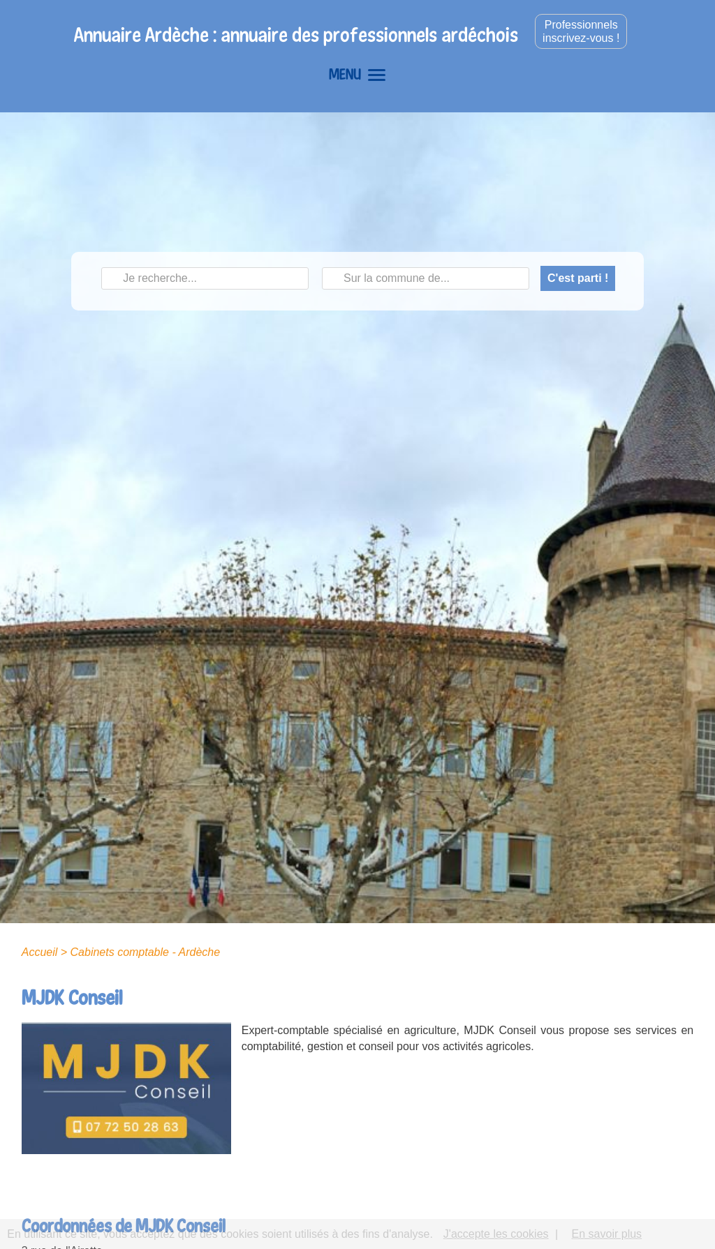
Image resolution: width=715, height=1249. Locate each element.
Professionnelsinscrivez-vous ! (581, 31)
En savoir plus (607, 1234)
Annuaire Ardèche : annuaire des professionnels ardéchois (296, 34)
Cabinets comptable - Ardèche (146, 952)
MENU (357, 74)
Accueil (40, 952)
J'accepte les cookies (496, 1234)
